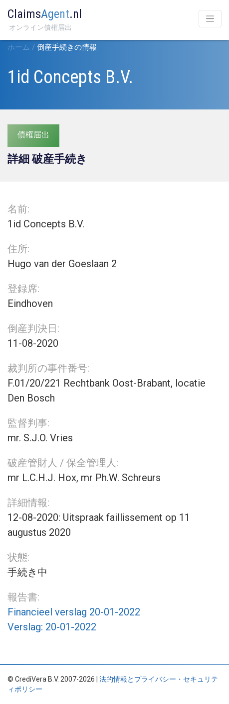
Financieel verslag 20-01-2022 (73, 612)
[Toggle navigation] (210, 18)
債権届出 (33, 134)
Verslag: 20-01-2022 (51, 627)
